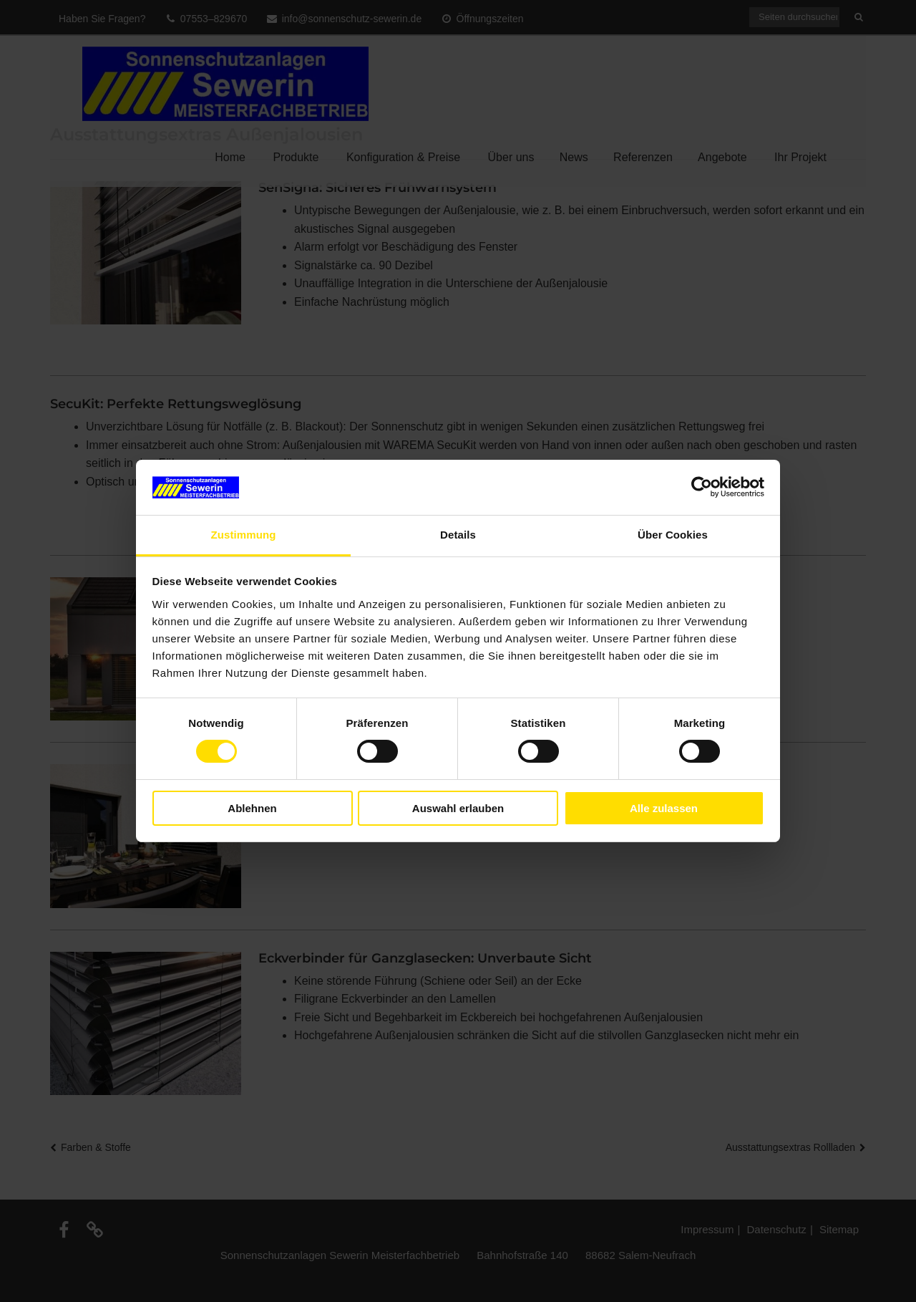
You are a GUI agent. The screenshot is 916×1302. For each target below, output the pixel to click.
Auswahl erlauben (458, 808)
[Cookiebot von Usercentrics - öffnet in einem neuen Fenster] (701, 487)
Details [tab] (458, 535)
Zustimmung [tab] (243, 535)
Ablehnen (252, 808)
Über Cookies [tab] (673, 535)
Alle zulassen (664, 808)
